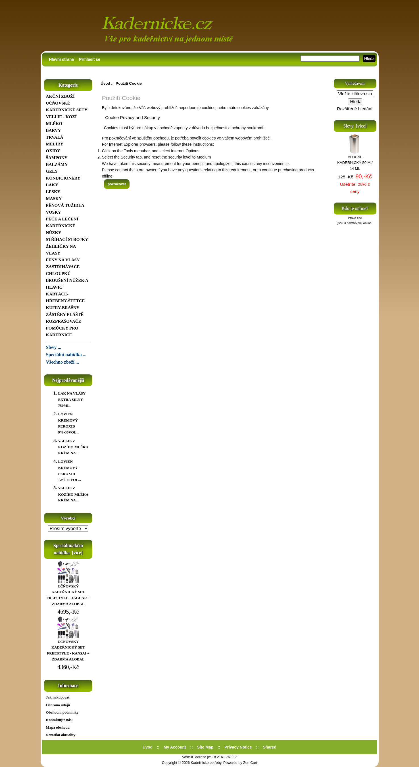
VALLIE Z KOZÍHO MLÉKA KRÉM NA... (73, 447)
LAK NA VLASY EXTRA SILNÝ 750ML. (71, 399)
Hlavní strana (61, 59)
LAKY (52, 185)
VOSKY (53, 212)
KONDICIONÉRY (63, 178)
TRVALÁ (54, 137)
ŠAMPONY (57, 157)
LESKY (53, 191)
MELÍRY (54, 144)
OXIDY (53, 151)
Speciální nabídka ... (66, 354)
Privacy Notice (238, 747)
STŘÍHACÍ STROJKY (67, 239)
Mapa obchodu (58, 727)
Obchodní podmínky (62, 712)
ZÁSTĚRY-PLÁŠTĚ (65, 314)
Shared (269, 747)
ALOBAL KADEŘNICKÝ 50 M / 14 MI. (354, 161)
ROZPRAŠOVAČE (63, 321)
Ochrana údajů (58, 705)
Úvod (105, 83)
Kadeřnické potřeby (206, 763)
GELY (52, 171)
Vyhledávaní (355, 83)
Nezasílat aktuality (61, 735)
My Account (175, 747)
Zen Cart (250, 763)
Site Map (205, 747)
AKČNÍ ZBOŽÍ (60, 96)
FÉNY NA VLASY (63, 260)
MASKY (54, 198)
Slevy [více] (355, 126)
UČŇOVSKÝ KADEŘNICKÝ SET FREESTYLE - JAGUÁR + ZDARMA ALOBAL (68, 593)
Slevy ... (53, 347)
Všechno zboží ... (62, 362)
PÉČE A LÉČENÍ (62, 219)
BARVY (53, 130)
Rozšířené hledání (354, 108)
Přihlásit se (89, 59)
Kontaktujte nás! (59, 720)
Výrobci (68, 518)
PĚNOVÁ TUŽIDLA (65, 205)
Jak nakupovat (58, 697)
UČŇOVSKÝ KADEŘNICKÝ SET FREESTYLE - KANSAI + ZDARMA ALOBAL (68, 648)
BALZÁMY (57, 164)
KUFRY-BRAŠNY (63, 307)
